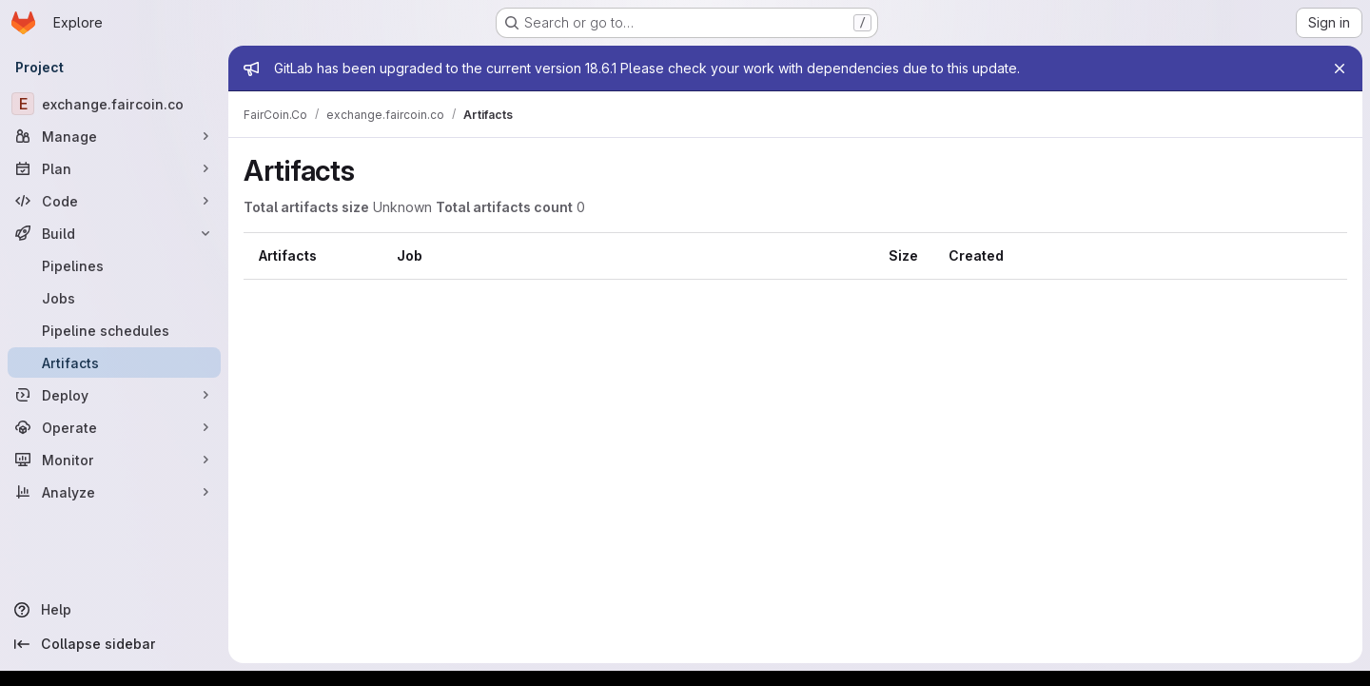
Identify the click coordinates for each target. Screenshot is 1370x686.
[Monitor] (114, 459)
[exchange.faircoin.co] (114, 103)
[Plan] (114, 168)
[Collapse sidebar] (114, 644)
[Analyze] (114, 492)
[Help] (114, 610)
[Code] (114, 201)
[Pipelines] (114, 265)
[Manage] (114, 136)
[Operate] (114, 427)
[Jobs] (114, 298)
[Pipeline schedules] (114, 330)
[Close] (1339, 68)
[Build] (114, 233)
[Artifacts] (114, 362)
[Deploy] (114, 395)
